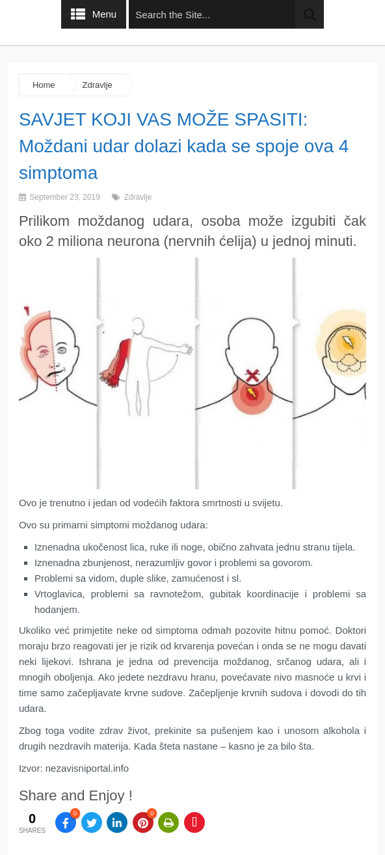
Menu (104, 14)
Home (44, 85)
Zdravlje (98, 85)
